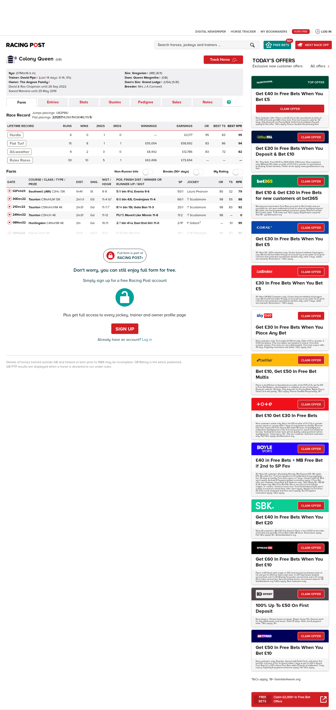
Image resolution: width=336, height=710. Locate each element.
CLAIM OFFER (290, 109)
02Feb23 (19, 191)
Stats (84, 102)
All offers (320, 66)
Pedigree (145, 102)
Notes (208, 102)
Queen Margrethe (147, 78)
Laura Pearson (197, 192)
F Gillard (193, 223)
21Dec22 (19, 207)
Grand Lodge (152, 82)
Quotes (115, 102)
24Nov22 (19, 215)
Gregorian (140, 73)
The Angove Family (35, 82)
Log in (146, 339)
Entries (53, 102)
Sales (176, 102)
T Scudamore (196, 199)
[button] (208, 45)
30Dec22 (19, 199)
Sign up (125, 329)
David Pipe (29, 78)
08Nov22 (19, 223)
